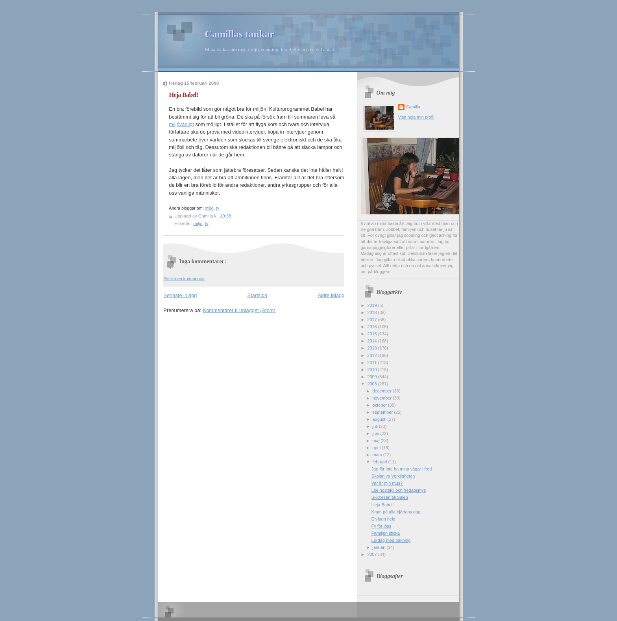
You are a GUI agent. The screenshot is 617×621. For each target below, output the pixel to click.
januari (380, 547)
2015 (372, 333)
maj (377, 440)
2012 (372, 355)
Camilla (413, 106)
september (383, 412)
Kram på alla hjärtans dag (395, 511)
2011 (372, 362)
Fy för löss (381, 526)
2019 (372, 305)
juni (377, 433)
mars (378, 454)
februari (380, 461)
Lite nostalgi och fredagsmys (398, 490)
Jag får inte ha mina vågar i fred (401, 469)
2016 (372, 326)
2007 (372, 554)
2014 (372, 340)
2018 (372, 312)
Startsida (258, 295)
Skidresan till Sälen (389, 497)
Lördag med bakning (391, 540)
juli (376, 426)
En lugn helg (383, 519)
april (377, 447)
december (383, 391)
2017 (372, 319)
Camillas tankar (239, 34)
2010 (372, 369)
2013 (372, 348)
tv (217, 208)
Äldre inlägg (331, 295)
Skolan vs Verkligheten (393, 476)
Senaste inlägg (180, 295)
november (383, 398)
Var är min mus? (387, 483)
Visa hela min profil (416, 117)
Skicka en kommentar (184, 278)
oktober (380, 405)
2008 (372, 383)
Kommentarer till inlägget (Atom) (239, 310)
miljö (209, 208)
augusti (380, 419)
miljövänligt (181, 124)
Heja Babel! (382, 504)
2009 (372, 376)
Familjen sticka (385, 533)
